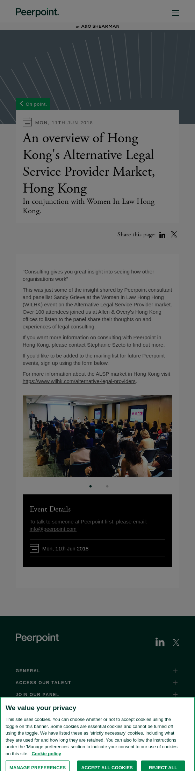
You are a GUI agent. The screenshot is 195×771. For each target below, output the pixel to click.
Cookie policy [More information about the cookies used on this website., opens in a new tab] (46, 758)
